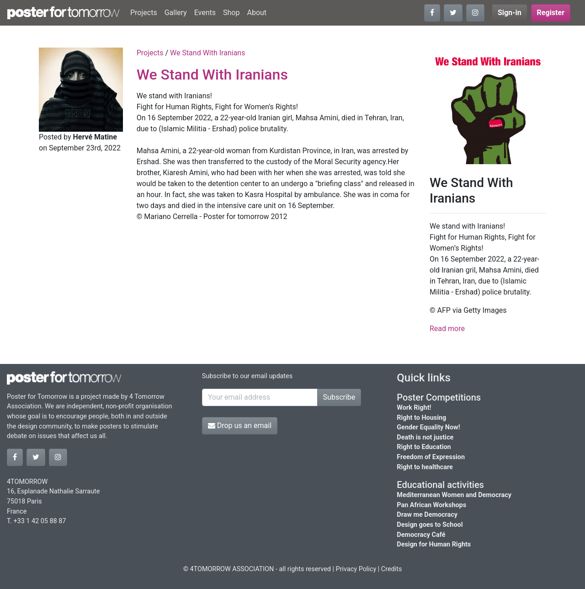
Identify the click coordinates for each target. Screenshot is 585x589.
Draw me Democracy (427, 515)
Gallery (176, 12)
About (256, 12)
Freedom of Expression (431, 457)
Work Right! (414, 408)
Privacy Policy (356, 569)
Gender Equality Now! (428, 427)
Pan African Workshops (431, 505)
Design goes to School (430, 525)
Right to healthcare (425, 467)
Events (205, 12)
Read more (447, 328)
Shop (231, 12)
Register (550, 12)
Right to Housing (421, 418)
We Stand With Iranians (207, 52)
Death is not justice (425, 437)
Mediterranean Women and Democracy (454, 495)
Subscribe (339, 397)
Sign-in (509, 12)
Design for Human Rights (434, 544)
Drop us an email (239, 425)
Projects (143, 12)
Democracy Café (421, 535)
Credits (391, 569)
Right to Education (424, 447)
